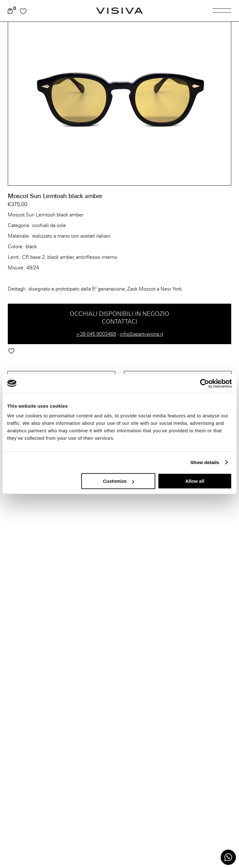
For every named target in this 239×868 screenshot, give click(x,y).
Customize (118, 481)
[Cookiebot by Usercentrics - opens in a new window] (204, 383)
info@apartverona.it (141, 334)
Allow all (194, 481)
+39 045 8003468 (96, 334)
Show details (204, 462)
